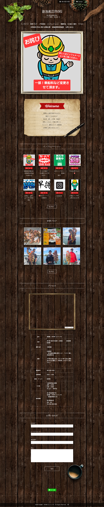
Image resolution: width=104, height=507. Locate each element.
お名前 (33, 423)
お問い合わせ (69, 27)
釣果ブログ (33, 24)
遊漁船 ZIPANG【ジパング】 (46, 504)
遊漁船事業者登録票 (58, 27)
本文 (32, 448)
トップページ (25, 24)
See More (52, 206)
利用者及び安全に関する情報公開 (40, 27)
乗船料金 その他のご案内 (68, 24)
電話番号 (33, 440)
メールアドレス (36, 431)
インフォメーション (53, 24)
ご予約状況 (42, 24)
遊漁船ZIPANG (52, 11)
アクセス (80, 24)
